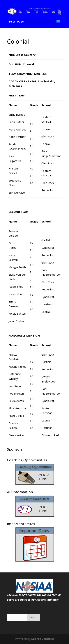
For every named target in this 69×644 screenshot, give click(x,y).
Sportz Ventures (42, 639)
